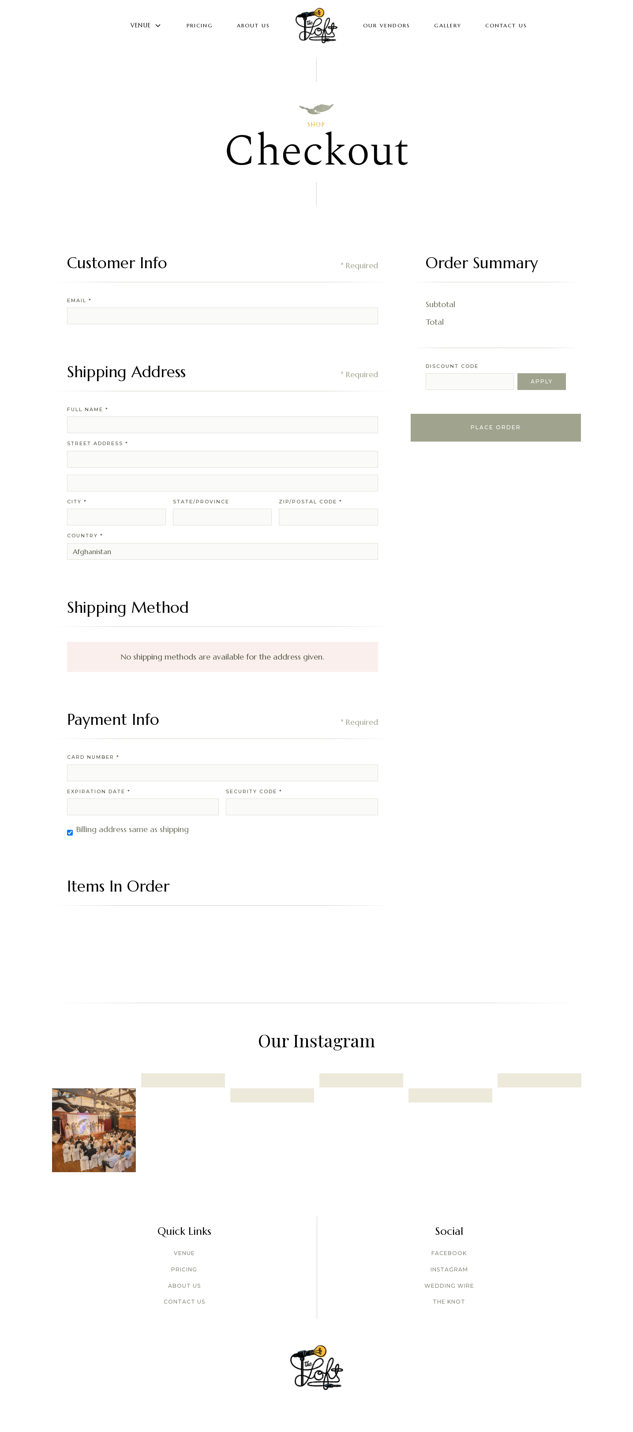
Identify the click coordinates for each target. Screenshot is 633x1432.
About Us (253, 25)
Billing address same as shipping (132, 829)
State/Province (201, 502)
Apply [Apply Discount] (542, 381)
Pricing (200, 25)
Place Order (496, 427)
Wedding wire (449, 1285)
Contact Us (506, 25)
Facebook (449, 1253)
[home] (316, 25)
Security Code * (254, 791)
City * (77, 502)
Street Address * (97, 443)
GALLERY (447, 25)
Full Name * (88, 409)
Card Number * (93, 757)
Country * (85, 535)
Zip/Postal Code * (310, 502)
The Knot (449, 1301)
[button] (146, 25)
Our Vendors (386, 25)
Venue (184, 1253)
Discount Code (452, 366)
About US (184, 1285)
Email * (79, 300)
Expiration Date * (99, 791)
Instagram (449, 1269)
